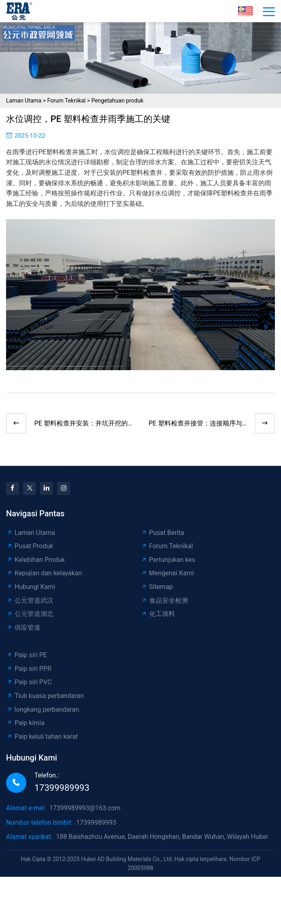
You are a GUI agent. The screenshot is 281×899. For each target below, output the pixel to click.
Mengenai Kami (167, 573)
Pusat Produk (29, 546)
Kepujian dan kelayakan (44, 573)
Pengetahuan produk (117, 100)
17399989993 (61, 788)
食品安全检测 (164, 600)
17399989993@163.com (84, 808)
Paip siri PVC (29, 682)
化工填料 (158, 614)
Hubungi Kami (30, 587)
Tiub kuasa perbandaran (45, 696)
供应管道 (23, 627)
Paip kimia (25, 723)
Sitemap (157, 587)
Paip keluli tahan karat (42, 736)
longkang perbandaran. (43, 709)
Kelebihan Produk (35, 560)
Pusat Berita (162, 532)
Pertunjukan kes (168, 560)
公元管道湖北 (29, 614)
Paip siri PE (26, 655)
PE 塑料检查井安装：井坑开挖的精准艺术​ (81, 424)
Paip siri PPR (28, 669)
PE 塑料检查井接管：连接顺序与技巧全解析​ (195, 424)
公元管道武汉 (29, 600)
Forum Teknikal (66, 100)
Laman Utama (23, 100)
